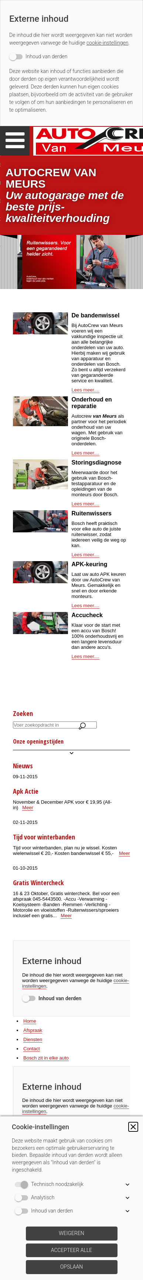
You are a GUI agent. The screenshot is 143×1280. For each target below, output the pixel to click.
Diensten (32, 1039)
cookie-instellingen (107, 43)
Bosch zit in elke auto (46, 1058)
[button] (133, 1126)
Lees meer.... (85, 390)
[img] (71, 262)
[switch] (38, 56)
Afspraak (32, 1030)
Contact (31, 1048)
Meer (27, 807)
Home (29, 1021)
